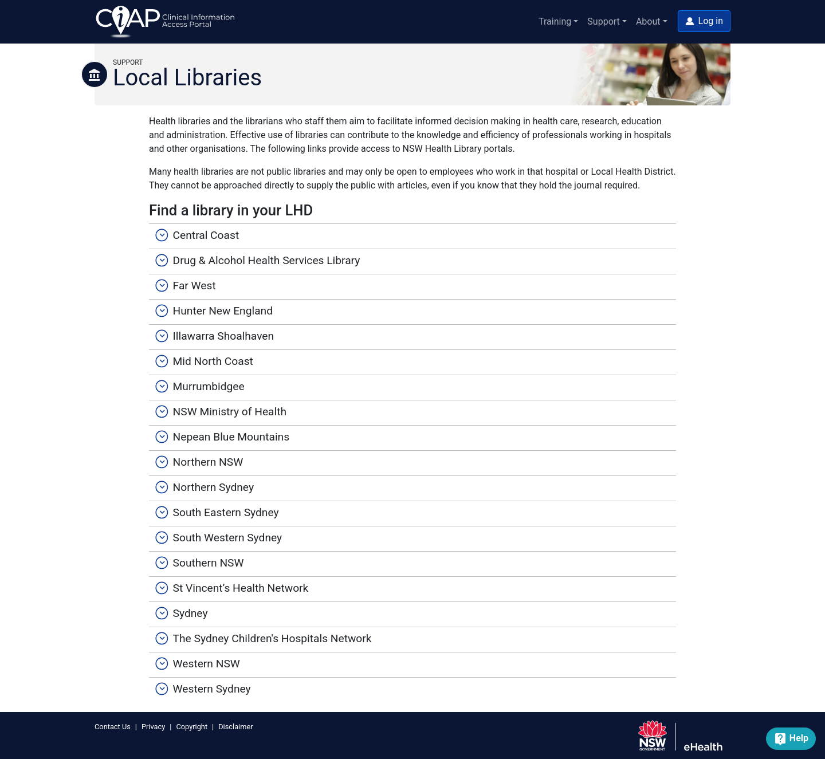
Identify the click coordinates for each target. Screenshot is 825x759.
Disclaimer (235, 726)
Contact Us (113, 726)
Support (603, 21)
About (648, 21)
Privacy (153, 726)
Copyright (191, 726)
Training (555, 21)
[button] (704, 21)
